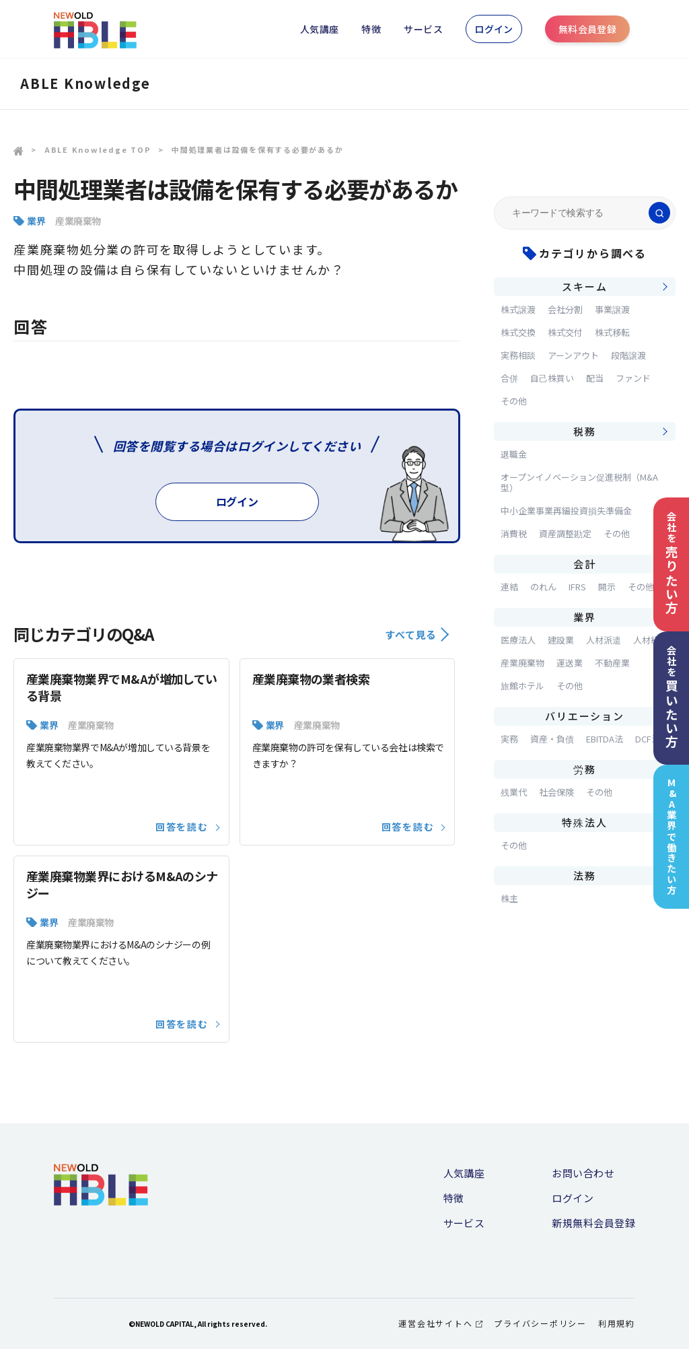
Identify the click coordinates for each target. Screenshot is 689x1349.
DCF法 (647, 738)
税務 (584, 431)
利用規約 (616, 1323)
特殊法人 (584, 822)
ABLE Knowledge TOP (97, 149)
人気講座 (319, 29)
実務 (509, 738)
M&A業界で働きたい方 (672, 836)
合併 (509, 378)
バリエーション (584, 716)
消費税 (514, 533)
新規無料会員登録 (593, 1223)
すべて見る (417, 634)
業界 (36, 221)
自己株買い (552, 378)
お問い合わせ (583, 1173)
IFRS (577, 586)
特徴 (371, 29)
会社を (671, 563)
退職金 (514, 454)
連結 (509, 586)
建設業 (561, 639)
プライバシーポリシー (540, 1323)
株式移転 (612, 332)
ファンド (633, 378)
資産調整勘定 (565, 533)
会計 (584, 564)
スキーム (584, 286)
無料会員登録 (587, 29)
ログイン (493, 29)
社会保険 (556, 792)
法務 (584, 875)
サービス (423, 29)
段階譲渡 (628, 355)
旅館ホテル (522, 685)
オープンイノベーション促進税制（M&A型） (579, 482)
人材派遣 (603, 639)
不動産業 (612, 662)
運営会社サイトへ (440, 1323)
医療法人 (518, 639)
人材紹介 (650, 639)
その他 (514, 400)
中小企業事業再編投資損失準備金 (566, 510)
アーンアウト (573, 355)
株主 (509, 898)
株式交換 (518, 332)
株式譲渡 (518, 309)
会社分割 (565, 309)
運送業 (569, 662)
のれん (543, 586)
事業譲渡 (612, 309)
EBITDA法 (604, 738)
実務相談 (518, 355)
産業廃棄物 (78, 221)
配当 (595, 378)
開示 (607, 586)
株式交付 (565, 332)
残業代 (514, 792)
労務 (584, 769)
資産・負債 (552, 738)
